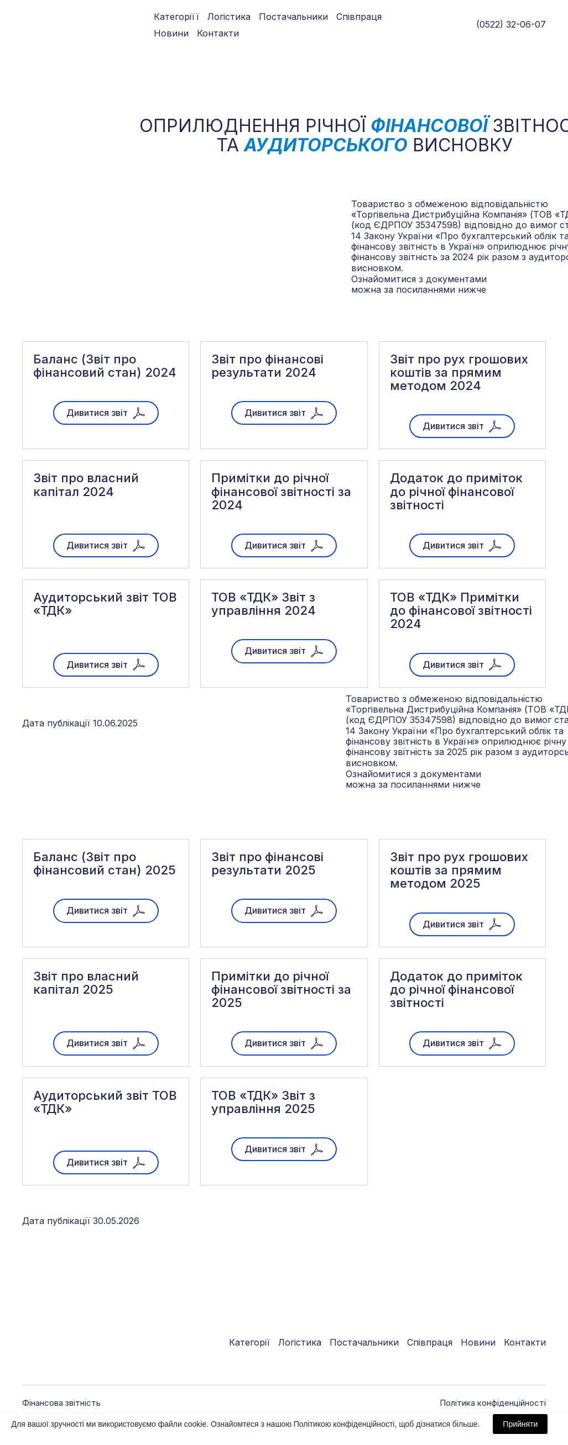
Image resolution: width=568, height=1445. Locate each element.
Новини (171, 33)
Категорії (249, 1342)
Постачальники (293, 16)
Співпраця (359, 16)
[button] (106, 413)
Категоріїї (176, 16)
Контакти (218, 33)
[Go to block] (42, 25)
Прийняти (520, 1424)
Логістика (229, 16)
